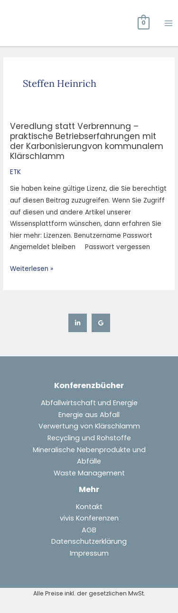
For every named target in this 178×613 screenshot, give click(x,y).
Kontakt (89, 506)
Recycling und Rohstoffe (89, 438)
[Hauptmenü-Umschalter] (168, 23)
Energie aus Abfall (89, 414)
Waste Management (89, 473)
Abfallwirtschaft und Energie (89, 403)
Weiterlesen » (31, 268)
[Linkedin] (77, 323)
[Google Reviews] (101, 323)
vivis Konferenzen (89, 518)
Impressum (89, 553)
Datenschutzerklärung (89, 541)
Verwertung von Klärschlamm (89, 426)
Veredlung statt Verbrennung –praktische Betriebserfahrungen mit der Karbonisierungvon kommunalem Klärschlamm (86, 141)
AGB (89, 530)
